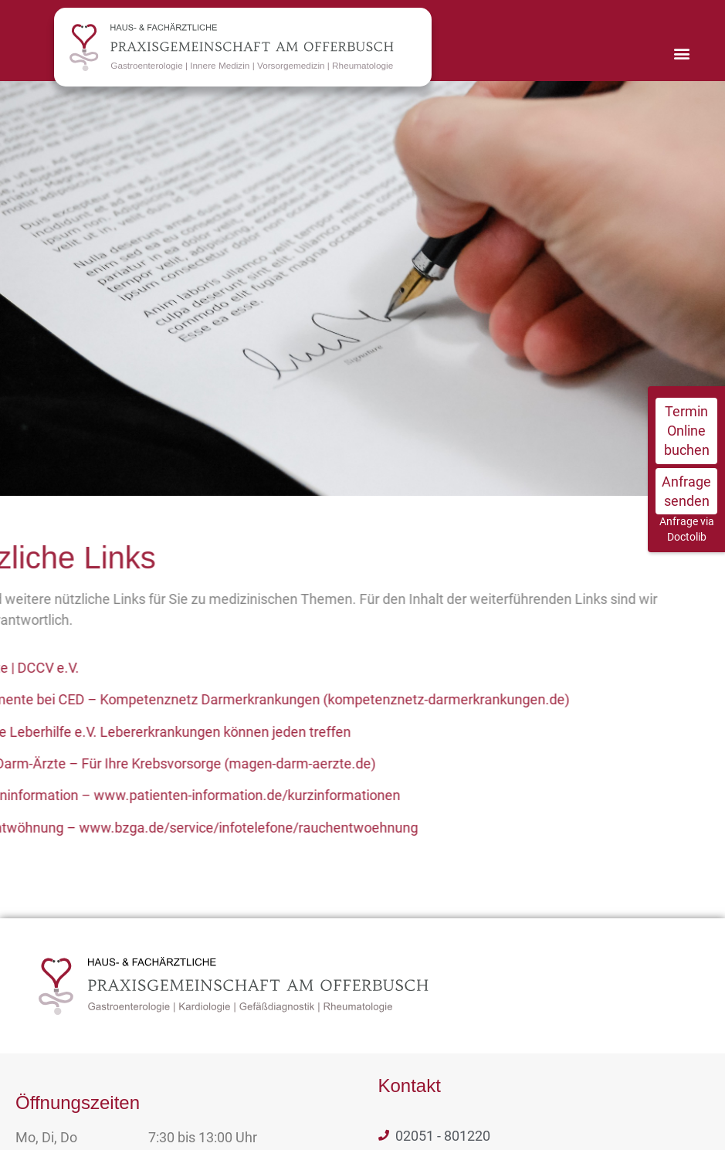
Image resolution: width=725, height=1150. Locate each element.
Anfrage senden (686, 491)
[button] (681, 53)
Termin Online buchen (687, 430)
